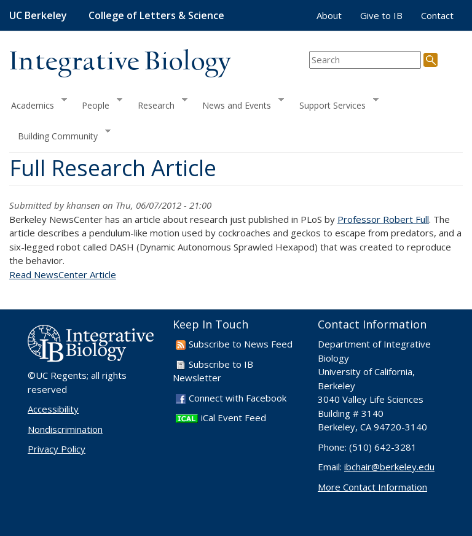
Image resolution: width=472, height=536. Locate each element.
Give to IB (381, 15)
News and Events (239, 103)
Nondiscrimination (65, 429)
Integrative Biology (119, 62)
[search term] (365, 60)
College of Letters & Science (156, 15)
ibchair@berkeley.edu (389, 466)
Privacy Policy (56, 449)
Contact (437, 15)
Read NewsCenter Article (62, 274)
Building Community (60, 135)
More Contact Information (372, 487)
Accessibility (53, 409)
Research (158, 103)
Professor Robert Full (383, 219)
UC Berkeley (38, 15)
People (97, 103)
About (329, 15)
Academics (38, 103)
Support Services (335, 103)
